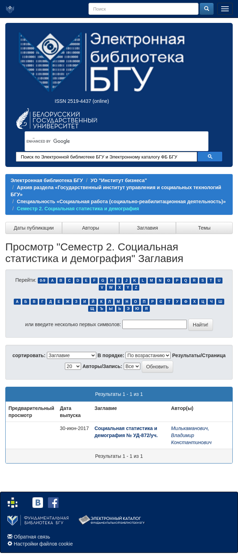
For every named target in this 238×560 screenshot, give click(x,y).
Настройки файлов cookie (43, 544)
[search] (107, 141)
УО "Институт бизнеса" (119, 180)
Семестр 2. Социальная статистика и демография (78, 208)
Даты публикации (34, 228)
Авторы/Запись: (102, 366)
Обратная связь (32, 537)
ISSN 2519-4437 (73, 101)
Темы (204, 228)
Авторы (90, 228)
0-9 (42, 280)
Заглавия (147, 228)
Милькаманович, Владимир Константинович (191, 435)
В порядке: (111, 355)
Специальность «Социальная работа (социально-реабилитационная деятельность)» (121, 201)
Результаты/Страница (199, 355)
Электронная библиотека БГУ (47, 180)
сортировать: (28, 355)
